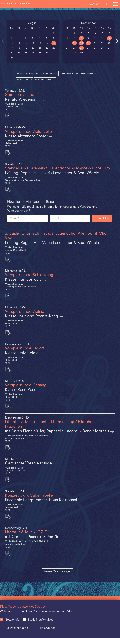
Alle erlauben (47, 628)
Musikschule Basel (89, 74)
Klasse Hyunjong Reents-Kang (32, 316)
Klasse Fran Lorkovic (24, 280)
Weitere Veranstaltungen (57, 571)
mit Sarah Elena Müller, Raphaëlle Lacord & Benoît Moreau (57, 431)
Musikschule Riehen (69, 74)
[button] (60, 589)
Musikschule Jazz (24, 80)
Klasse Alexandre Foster (27, 136)
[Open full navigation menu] (115, 4)
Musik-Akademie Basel (45, 80)
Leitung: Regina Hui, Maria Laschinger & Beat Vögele (52, 173)
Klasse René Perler (22, 390)
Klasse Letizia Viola (22, 353)
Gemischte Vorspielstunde (29, 463)
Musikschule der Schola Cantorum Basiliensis (37, 74)
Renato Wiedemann (23, 100)
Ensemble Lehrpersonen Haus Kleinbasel (41, 500)
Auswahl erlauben (16, 628)
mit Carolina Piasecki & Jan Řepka (36, 537)
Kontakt (94, 4)
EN (106, 4)
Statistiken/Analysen (41, 619)
